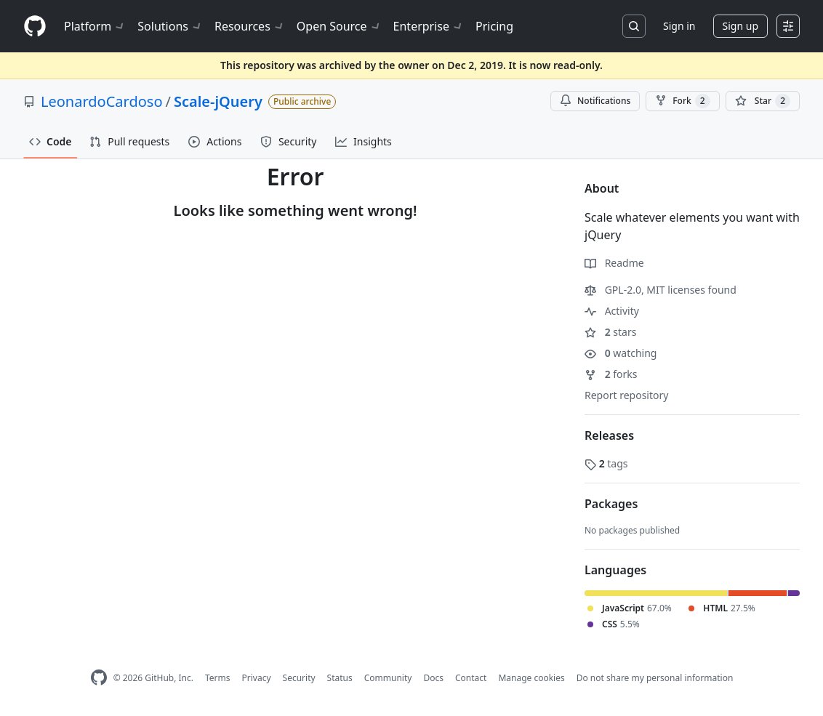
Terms (217, 678)
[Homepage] (35, 27)
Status (340, 678)
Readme (614, 263)
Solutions (170, 26)
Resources (249, 26)
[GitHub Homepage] (99, 678)
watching (621, 353)
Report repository (626, 395)
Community (388, 678)
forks (611, 374)
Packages (611, 504)
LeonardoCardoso (102, 101)
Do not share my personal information (655, 678)
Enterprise (428, 26)
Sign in (679, 26)
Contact (470, 678)
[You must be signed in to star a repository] (763, 101)
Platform (95, 26)
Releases (609, 435)
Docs (433, 678)
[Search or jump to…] (634, 26)
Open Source (339, 26)
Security (299, 678)
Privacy (256, 678)
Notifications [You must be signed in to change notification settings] (595, 100)
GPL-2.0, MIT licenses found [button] (660, 290)
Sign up (740, 26)
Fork (682, 101)
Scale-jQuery (218, 101)
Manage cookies (531, 678)
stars (610, 332)
